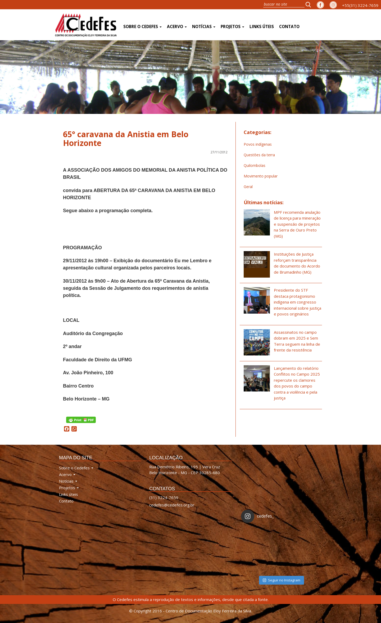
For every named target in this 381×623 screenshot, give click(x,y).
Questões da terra (259, 154)
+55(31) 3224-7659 (360, 5)
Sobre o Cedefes (142, 26)
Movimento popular (261, 176)
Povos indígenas (258, 144)
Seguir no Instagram (281, 580)
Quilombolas (254, 165)
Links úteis (262, 26)
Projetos (232, 26)
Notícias (203, 26)
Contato (289, 26)
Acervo (177, 26)
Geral (248, 186)
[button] (310, 4)
